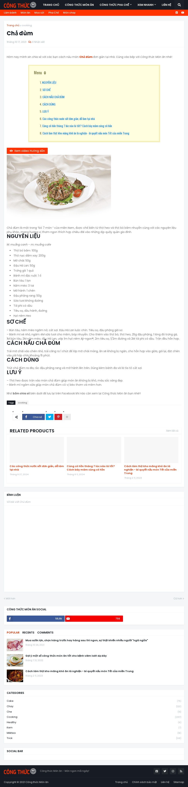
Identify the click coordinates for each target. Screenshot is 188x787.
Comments (45, 632)
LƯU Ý (45, 111)
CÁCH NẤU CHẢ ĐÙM (53, 97)
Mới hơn (10, 598)
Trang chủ (13, 25)
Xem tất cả (172, 430)
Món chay (69, 12)
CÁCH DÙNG (49, 104)
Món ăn (25, 12)
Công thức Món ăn (36, 782)
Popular (13, 632)
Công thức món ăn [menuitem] (79, 5)
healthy (94, 722)
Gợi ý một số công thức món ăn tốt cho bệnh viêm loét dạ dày (66, 656)
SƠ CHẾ (46, 90)
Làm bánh (10, 12)
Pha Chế (53, 12)
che (94, 712)
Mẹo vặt (39, 12)
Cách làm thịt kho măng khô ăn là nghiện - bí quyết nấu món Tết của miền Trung (85, 133)
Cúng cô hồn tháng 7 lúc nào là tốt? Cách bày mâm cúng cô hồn (77, 126)
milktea (94, 733)
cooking (27, 25)
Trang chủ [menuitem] (51, 5)
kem (94, 728)
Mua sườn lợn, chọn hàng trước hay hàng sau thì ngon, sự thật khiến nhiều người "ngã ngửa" (86, 640)
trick (94, 738)
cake (94, 701)
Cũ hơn (178, 598)
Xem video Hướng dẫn (29, 151)
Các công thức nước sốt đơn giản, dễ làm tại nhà (68, 118)
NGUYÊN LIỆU (49, 82)
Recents (28, 632)
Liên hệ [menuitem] (166, 5)
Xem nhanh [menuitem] (145, 5)
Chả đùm (86, 57)
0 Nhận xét (38, 42)
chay (94, 706)
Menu (38, 72)
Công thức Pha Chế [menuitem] (114, 5)
